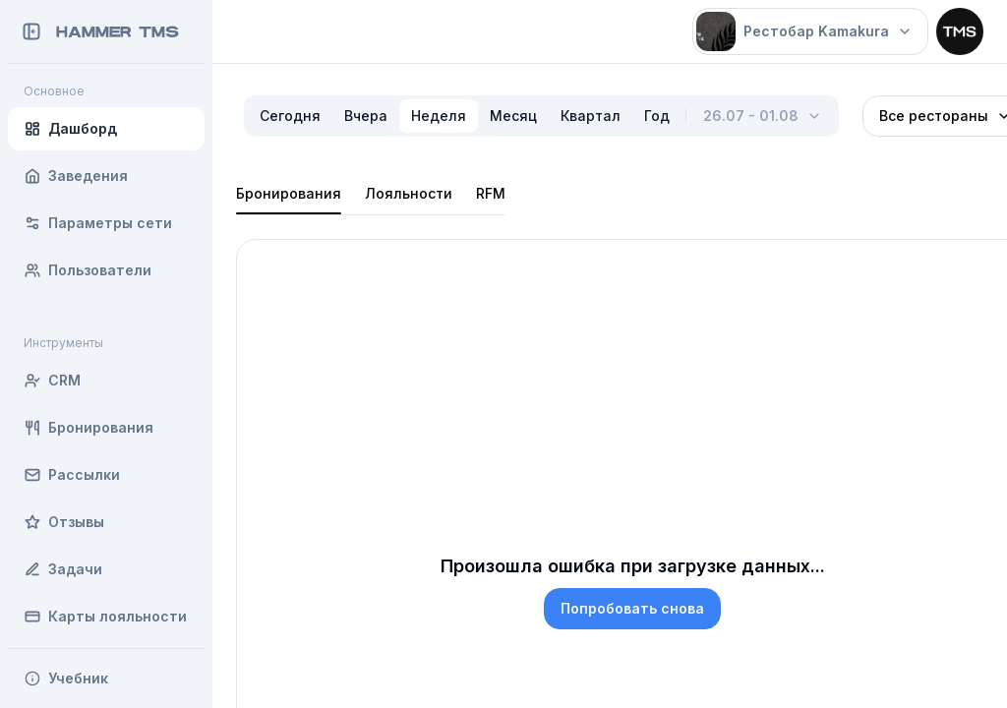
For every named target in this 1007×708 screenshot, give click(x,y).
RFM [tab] (490, 193)
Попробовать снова (632, 608)
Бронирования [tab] (288, 193)
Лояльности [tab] (408, 193)
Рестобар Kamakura (804, 31)
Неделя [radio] (438, 115)
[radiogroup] (464, 116)
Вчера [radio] (365, 115)
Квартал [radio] (591, 115)
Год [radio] (657, 115)
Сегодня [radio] (290, 115)
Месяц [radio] (513, 115)
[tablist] (370, 194)
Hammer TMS (117, 31)
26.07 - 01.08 (762, 115)
